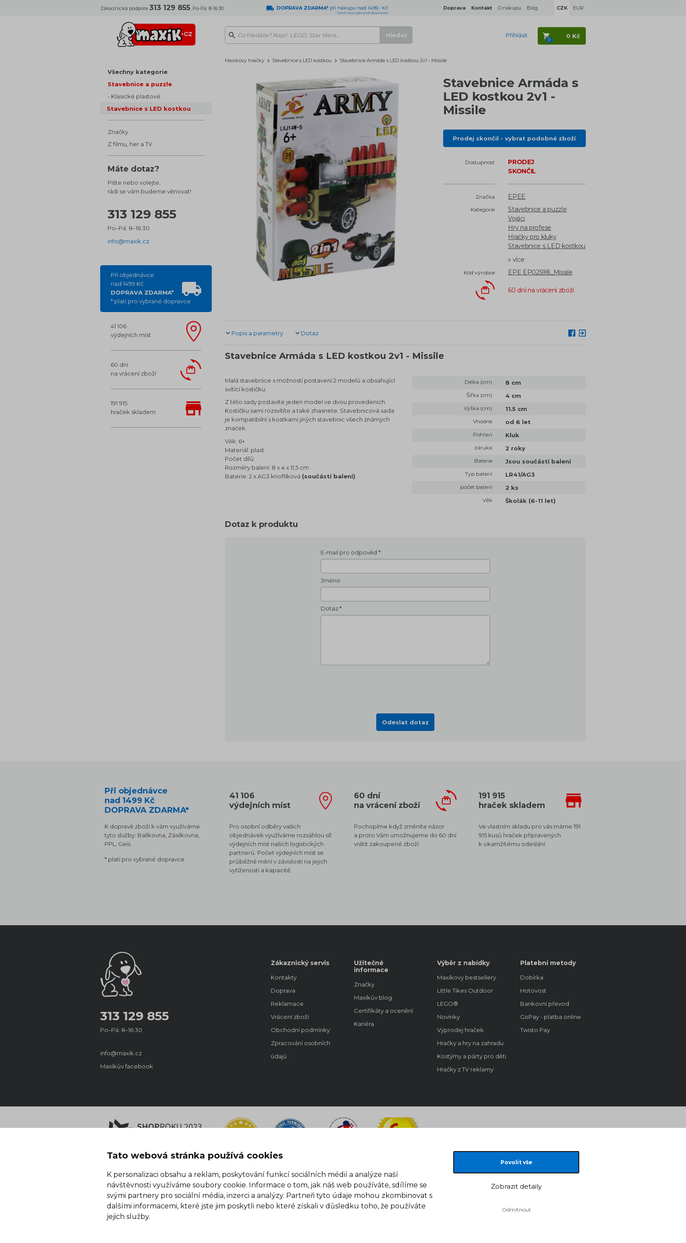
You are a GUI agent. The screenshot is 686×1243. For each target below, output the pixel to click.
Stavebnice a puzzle (140, 84)
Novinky (448, 1016)
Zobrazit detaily (516, 1186)
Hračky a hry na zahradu (470, 1042)
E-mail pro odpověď (349, 552)
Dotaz (309, 333)
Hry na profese (529, 228)
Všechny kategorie (138, 71)
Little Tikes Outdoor (465, 990)
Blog (532, 8)
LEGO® (447, 1003)
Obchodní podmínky (300, 1029)
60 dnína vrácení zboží (133, 369)
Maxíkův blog (373, 997)
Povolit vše (516, 1162)
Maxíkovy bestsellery (466, 977)
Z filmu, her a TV (130, 143)
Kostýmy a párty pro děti (470, 1056)
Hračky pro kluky (532, 237)
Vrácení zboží (290, 1016)
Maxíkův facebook (126, 1066)
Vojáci (516, 218)
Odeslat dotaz (405, 722)
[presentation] (405, 687)
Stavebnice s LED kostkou (149, 108)
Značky (118, 131)
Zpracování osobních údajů (300, 1049)
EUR (578, 8)
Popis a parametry (257, 333)
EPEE (516, 196)
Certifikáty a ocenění (383, 1010)
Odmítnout (516, 1209)
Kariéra (364, 1023)
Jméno (330, 580)
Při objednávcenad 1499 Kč (151, 288)
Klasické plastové (136, 96)
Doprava (283, 990)
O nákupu (509, 8)
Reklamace (287, 1003)
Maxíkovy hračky (244, 60)
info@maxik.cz (128, 241)
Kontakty (284, 977)
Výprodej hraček (460, 1029)
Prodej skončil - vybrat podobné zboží (514, 138)
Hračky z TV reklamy (465, 1069)
